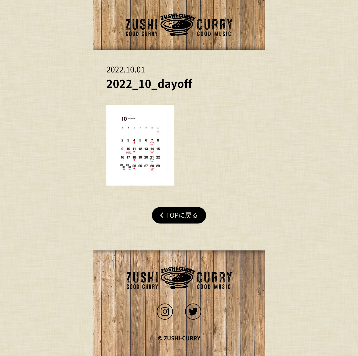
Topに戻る (182, 215)
